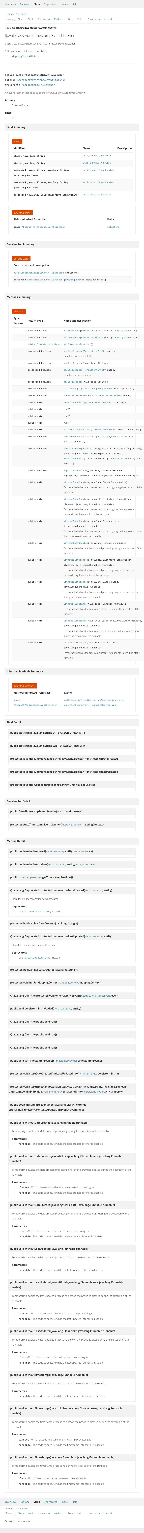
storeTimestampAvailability (81, 447)
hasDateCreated (73, 349)
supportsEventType (74, 468)
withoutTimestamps (74, 602)
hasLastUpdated (73, 368)
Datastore (58, 271)
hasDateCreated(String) (37, 909)
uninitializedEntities (97, 193)
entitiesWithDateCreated (98, 169)
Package (24, 4)
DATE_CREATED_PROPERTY (97, 155)
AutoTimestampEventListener (31, 271)
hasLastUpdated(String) (37, 956)
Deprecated (51, 4)
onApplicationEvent (110, 698)
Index (64, 4)
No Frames (21, 14)
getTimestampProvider (77, 342)
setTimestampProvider (77, 428)
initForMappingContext (77, 387)
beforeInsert (71, 329)
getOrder (69, 698)
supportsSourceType (103, 703)
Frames (10, 14)
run (65, 407)
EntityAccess (123, 329)
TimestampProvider (48, 342)
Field (30, 19)
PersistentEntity (92, 329)
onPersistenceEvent (75, 393)
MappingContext (74, 278)
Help (74, 4)
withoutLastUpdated (75, 541)
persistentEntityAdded (77, 400)
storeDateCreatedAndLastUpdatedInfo (86, 435)
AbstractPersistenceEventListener (41, 80)
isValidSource (86, 698)
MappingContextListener (26, 56)
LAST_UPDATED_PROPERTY (97, 162)
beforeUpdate (71, 336)
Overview (10, 4)
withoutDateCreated (75, 480)
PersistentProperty (123, 456)
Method (58, 19)
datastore (113, 225)
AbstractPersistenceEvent (105, 393)
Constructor (44, 19)
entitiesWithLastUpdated (98, 181)
